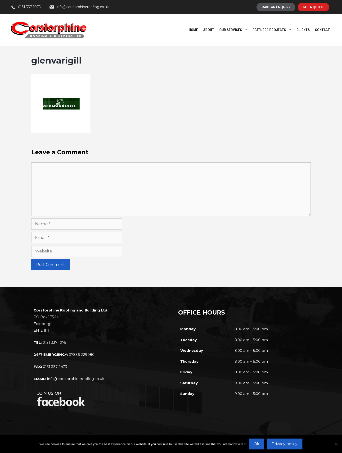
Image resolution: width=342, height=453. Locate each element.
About (208, 30)
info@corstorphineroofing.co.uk (75, 378)
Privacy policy (284, 444)
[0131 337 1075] (25, 7)
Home (193, 30)
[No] (336, 444)
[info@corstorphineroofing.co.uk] (79, 7)
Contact (322, 30)
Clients (303, 30)
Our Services (234, 30)
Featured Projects (273, 30)
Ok (256, 444)
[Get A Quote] (313, 7)
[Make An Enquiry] (275, 7)
